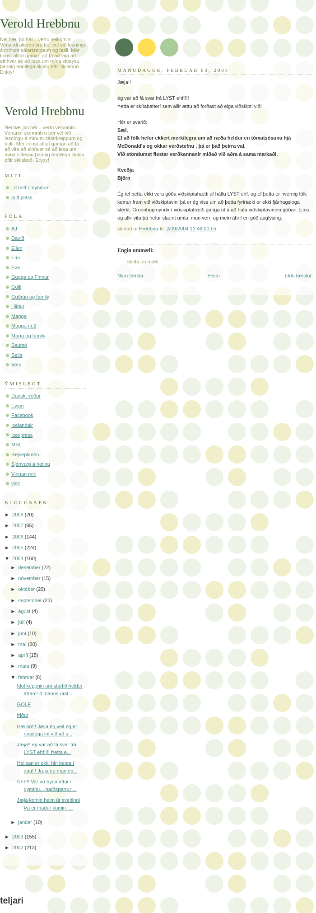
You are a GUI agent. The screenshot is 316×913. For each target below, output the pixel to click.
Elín (15, 257)
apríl (23, 655)
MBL (16, 444)
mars (24, 666)
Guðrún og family (30, 297)
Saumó (19, 345)
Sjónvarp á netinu (30, 464)
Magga (19, 316)
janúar (25, 822)
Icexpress (22, 435)
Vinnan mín (24, 474)
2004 (18, 558)
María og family (28, 335)
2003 (18, 836)
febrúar (26, 677)
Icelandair (22, 425)
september (30, 600)
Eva (15, 267)
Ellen (17, 248)
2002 (18, 847)
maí (23, 644)
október (27, 589)
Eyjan (17, 405)
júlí (22, 622)
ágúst (25, 611)
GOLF (24, 704)
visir (15, 483)
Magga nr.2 (23, 325)
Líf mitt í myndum (30, 187)
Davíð (17, 238)
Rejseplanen (25, 454)
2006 (18, 536)
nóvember (30, 578)
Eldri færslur (297, 275)
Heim (214, 275)
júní (23, 633)
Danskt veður (26, 395)
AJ (14, 228)
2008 (18, 514)
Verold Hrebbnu (40, 23)
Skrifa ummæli (142, 261)
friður (22, 715)
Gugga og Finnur (30, 277)
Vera (16, 364)
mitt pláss (22, 197)
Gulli (16, 287)
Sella (17, 355)
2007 (18, 525)
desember (30, 567)
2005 (18, 547)
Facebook (22, 415)
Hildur (17, 306)
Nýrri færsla (130, 275)
